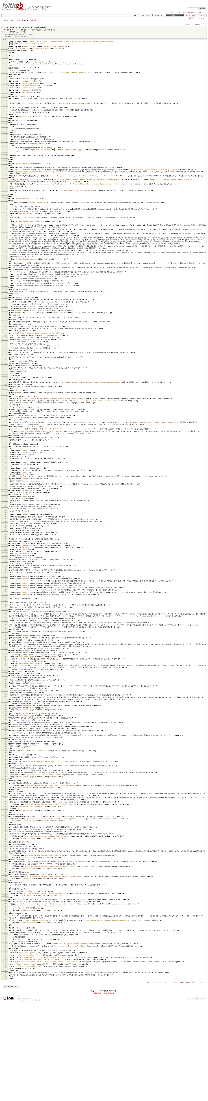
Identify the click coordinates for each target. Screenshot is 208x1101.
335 (6, 860)
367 (6, 942)
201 (6, 535)
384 (6, 981)
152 (6, 419)
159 (6, 435)
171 (6, 463)
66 (6, 196)
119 (6, 341)
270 (6, 702)
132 (6, 372)
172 (6, 466)
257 (6, 666)
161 (6, 440)
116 (6, 334)
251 (6, 652)
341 (6, 876)
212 (6, 561)
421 (6, 1070)
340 (6, 872)
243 (6, 633)
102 (6, 301)
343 (6, 883)
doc (19, 20)
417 (6, 1061)
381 (6, 974)
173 (6, 468)
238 (6, 622)
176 (6, 477)
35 (6, 119)
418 (6, 1063)
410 (6, 1044)
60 (6, 177)
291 (6, 755)
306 (6, 792)
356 (6, 913)
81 (6, 233)
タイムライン (146, 15)
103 (6, 304)
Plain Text (97, 1090)
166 (6, 451)
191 (6, 512)
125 (6, 355)
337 (6, 865)
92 (6, 273)
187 (6, 503)
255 (6, 662)
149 (6, 412)
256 (6, 664)
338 (6, 867)
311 (6, 804)
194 (6, 519)
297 (6, 771)
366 (6, 939)
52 (6, 159)
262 (6, 681)
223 (6, 587)
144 (6, 400)
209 (6, 554)
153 (6, 421)
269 (6, 699)
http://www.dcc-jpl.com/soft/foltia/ (197, 1095)
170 (6, 461)
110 (6, 320)
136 (6, 381)
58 (6, 173)
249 (6, 648)
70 (6, 207)
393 (6, 1002)
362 (6, 927)
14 (6, 70)
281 (6, 729)
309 (6, 799)
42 (6, 136)
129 (6, 365)
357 (6, 916)
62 (6, 182)
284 (6, 739)
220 (6, 580)
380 (6, 972)
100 (6, 296)
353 (6, 906)
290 (6, 753)
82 (6, 235)
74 (6, 216)
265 (6, 690)
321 (6, 827)
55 (6, 166)
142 (6, 396)
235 (6, 615)
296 (6, 769)
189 (6, 508)
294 (6, 762)
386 (6, 986)
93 (6, 276)
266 (6, 692)
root (4, 20)
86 (6, 244)
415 (6, 1056)
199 (6, 531)
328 (6, 844)
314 (6, 811)
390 (6, 995)
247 (6, 643)
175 (6, 475)
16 (6, 74)
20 (6, 84)
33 (6, 115)
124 (6, 353)
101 (6, 299)
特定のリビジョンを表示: (192, 24)
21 (6, 86)
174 (6, 471)
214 (6, 565)
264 (6, 685)
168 (6, 456)
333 (6, 855)
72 (6, 212)
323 (6, 832)
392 (6, 1000)
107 (6, 313)
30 (6, 107)
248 (6, 645)
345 (6, 888)
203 (6, 540)
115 (6, 332)
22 (6, 89)
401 (6, 1023)
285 (6, 741)
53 (6, 161)
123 (6, 351)
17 (6, 77)
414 (6, 1054)
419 (6, 1066)
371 (6, 951)
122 (6, 348)
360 (6, 923)
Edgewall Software (25, 1095)
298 (6, 774)
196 (6, 524)
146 (6, 405)
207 (6, 549)
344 (6, 885)
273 (6, 711)
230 (6, 603)
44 (6, 140)
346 (6, 890)
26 (6, 98)
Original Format (109, 1090)
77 (6, 223)
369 (6, 946)
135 (6, 379)
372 (6, 953)
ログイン (174, 12)
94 (6, 280)
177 (6, 480)
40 (6, 131)
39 (6, 129)
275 (6, 715)
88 (6, 251)
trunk (12, 20)
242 (6, 631)
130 (6, 367)
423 (6, 1075)
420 (6, 1068)
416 (6, 1059)
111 (6, 322)
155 (6, 426)
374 (6, 958)
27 (6, 100)
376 (6, 963)
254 (6, 659)
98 (6, 292)
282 (6, 734)
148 (6, 410)
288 (6, 748)
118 (6, 339)
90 (6, 260)
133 (6, 374)
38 (6, 126)
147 (6, 407)
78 (6, 226)
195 (6, 521)
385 (6, 984)
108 (6, 315)
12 (6, 65)
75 (6, 219)
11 (6, 63)
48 (6, 150)
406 (6, 1035)
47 (6, 147)
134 (6, 377)
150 (6, 414)
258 (6, 669)
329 (6, 846)
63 (11, 27)
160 (6, 438)
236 (6, 617)
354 (6, 909)
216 (6, 570)
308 (6, 797)
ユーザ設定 (182, 12)
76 (6, 221)
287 (6, 746)
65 (6, 191)
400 (6, 1020)
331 (6, 851)
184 (6, 496)
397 (6, 1014)
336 (6, 862)
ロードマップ (159, 15)
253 (6, 657)
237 (6, 619)
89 (6, 255)
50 (6, 154)
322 (6, 829)
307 (6, 795)
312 (6, 806)
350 (6, 899)
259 (6, 671)
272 (6, 706)
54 (6, 164)
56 (6, 168)
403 (6, 1028)
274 (6, 713)
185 (6, 498)
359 (6, 921)
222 (6, 584)
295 (6, 764)
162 (6, 442)
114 (6, 329)
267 (6, 695)
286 (6, 743)
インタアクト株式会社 (33, 1097)
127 (6, 360)
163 (6, 445)
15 (6, 72)
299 (6, 776)
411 (6, 1047)
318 (6, 820)
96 (6, 285)
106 (6, 311)
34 (6, 117)
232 (6, 608)
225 (6, 591)
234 (6, 612)
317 (6, 818)
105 (6, 308)
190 (6, 510)
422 (6, 1073)
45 (6, 143)
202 (6, 538)
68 (6, 202)
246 (6, 640)
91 (6, 269)
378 (6, 967)
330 (6, 848)
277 (6, 720)
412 (6, 1049)
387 (6, 988)
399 (6, 1018)
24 (6, 93)
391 (6, 998)
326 (6, 839)
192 (6, 514)
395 (6, 1007)
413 (6, 1051)
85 (6, 242)
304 (6, 788)
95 (6, 283)
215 (6, 568)
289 (6, 750)
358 (6, 918)
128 (6, 363)
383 (6, 979)
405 (6, 1032)
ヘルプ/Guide (191, 12)
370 (6, 949)
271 (6, 704)
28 (6, 103)
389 (6, 993)
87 (6, 246)
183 (6, 494)
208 (6, 551)
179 (6, 485)
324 (6, 834)
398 (6, 1016)
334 (6, 858)
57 (6, 171)
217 (6, 572)
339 (6, 869)
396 (6, 1011)
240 (6, 626)
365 (6, 935)
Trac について (201, 12)
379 (6, 970)
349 (6, 897)
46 (6, 145)
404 (6, 1030)
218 (6, 575)
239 (6, 624)
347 (6, 892)
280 (6, 727)
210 (6, 556)
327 (6, 841)
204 (6, 542)
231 (6, 605)
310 (6, 802)
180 (6, 487)
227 (6, 596)
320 (6, 825)
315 (6, 813)
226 (6, 594)
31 (6, 110)
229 (6, 601)
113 (6, 327)
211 (6, 558)
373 (6, 956)
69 (6, 205)
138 (6, 386)
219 (6, 577)
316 (6, 816)
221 (6, 582)
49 (6, 152)
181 (6, 489)
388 (6, 991)
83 (6, 237)
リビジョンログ (201, 18)
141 (6, 393)
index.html (29, 20)
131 (6, 370)
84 (6, 240)
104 (6, 306)
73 (6, 214)
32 (6, 112)
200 (6, 533)
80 (6, 230)
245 (6, 638)
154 (6, 424)
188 (6, 505)
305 (6, 790)
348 (6, 895)
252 (6, 655)
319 (6, 822)
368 (6, 944)
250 (6, 650)
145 (6, 403)
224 (6, 589)
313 (6, 809)
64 (6, 189)
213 (6, 563)
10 (6, 61)
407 (6, 1037)
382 (6, 977)
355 (6, 911)
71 (6, 209)
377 (6, 965)
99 (6, 294)
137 (6, 384)
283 (6, 736)
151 (6, 417)
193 (6, 517)
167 (6, 454)
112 (6, 325)
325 (6, 836)
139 (6, 389)
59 (6, 175)
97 (6, 287)
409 (6, 1042)
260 (6, 674)
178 (6, 482)
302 (6, 783)
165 (6, 449)
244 (6, 636)
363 (6, 930)
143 (6, 398)
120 (6, 344)
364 (6, 932)
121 (6, 346)
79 (6, 228)
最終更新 (191, 18)
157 (6, 431)
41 (6, 133)
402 (6, 1025)
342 (6, 881)
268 (6, 697)
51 (6, 157)
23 (6, 91)
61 (6, 180)
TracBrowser (184, 1079)
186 (6, 501)
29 (6, 105)
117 (6, 337)
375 (6, 960)
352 (6, 904)
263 (6, 683)
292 (6, 757)
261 (6, 678)
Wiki (135, 15)
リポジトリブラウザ (175, 15)
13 (6, 67)
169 (6, 459)
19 (6, 81)
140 (6, 391)
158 (6, 433)
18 (6, 79)
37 (6, 124)
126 (6, 358)
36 (6, 122)
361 (6, 925)
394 (6, 1005)
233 (6, 610)
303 (6, 785)
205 (6, 545)
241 (6, 629)
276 (6, 718)
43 (6, 138)
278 (6, 722)
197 (6, 526)
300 (6, 778)
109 (6, 318)
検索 (202, 15)
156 (6, 428)
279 (6, 725)
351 (6, 902)
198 (6, 528)
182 (6, 492)
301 (6, 781)
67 (6, 200)
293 (6, 760)
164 (6, 447)
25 (6, 96)
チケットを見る (191, 15)
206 (6, 547)
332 (6, 853)
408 (6, 1040)
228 (6, 599)
